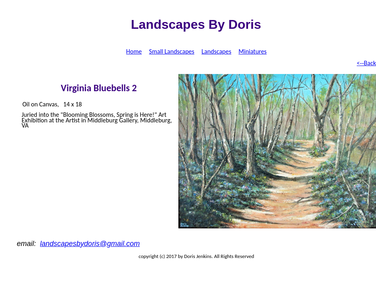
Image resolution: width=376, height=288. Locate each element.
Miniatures (252, 51)
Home (134, 51)
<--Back (366, 63)
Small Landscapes (171, 51)
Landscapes (216, 51)
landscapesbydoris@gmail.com (90, 244)
